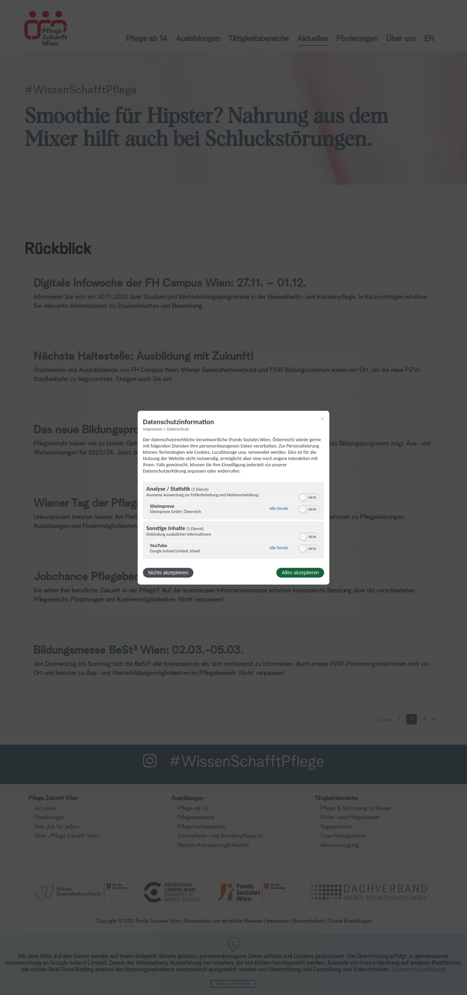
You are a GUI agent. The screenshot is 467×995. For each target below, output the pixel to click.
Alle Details (278, 508)
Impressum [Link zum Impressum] (153, 429)
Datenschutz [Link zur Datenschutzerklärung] (178, 429)
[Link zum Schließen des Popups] (322, 418)
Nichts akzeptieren (168, 572)
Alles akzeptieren (300, 572)
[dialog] (233, 497)
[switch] (309, 496)
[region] (233, 521)
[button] (303, 497)
